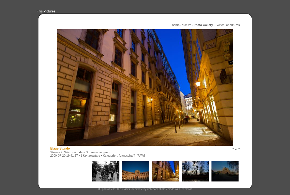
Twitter (219, 25)
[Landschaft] (127, 155)
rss (238, 25)
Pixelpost (186, 189)
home (176, 25)
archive (186, 25)
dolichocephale (156, 189)
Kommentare (91, 155)
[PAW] (141, 155)
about (230, 25)
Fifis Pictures (46, 11)
